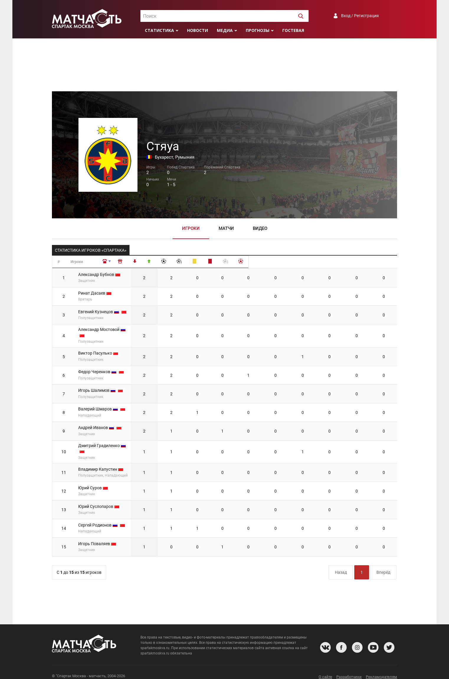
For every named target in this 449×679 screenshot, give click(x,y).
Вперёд (383, 563)
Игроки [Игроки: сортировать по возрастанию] (84, 261)
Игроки (191, 228)
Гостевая (293, 30)
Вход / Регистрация (360, 15)
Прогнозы (257, 30)
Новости (197, 30)
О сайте (325, 668)
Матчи (226, 228)
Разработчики (349, 668)
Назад (341, 563)
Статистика (159, 30)
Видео (260, 228)
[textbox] (224, 16)
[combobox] (224, 16)
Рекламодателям (381, 668)
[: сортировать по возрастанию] (177, 262)
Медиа (225, 30)
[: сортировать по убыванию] (201, 262)
